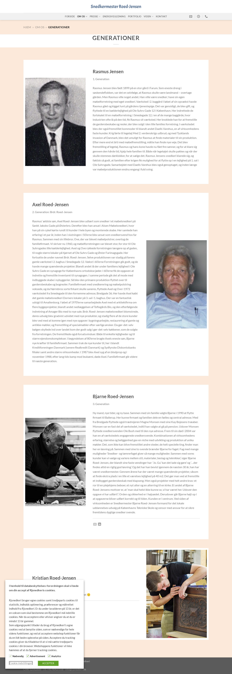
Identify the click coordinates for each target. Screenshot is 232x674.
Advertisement (37, 656)
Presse (95, 16)
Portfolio (134, 16)
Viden (148, 16)
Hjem (27, 27)
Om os (82, 16)
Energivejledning (114, 16)
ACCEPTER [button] (48, 663)
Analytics (56, 656)
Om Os (39, 27)
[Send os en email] (94, 524)
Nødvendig (18, 656)
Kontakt (161, 16)
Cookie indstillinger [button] (21, 663)
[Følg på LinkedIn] (99, 524)
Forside (70, 16)
